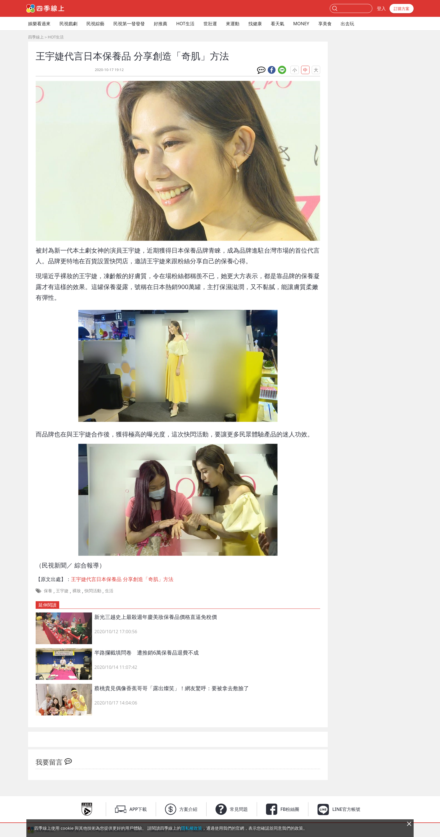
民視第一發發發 (129, 23)
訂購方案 (401, 8)
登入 (381, 8)
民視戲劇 (68, 23)
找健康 (255, 23)
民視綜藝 (95, 23)
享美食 (325, 23)
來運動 (232, 23)
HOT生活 (185, 23)
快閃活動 (92, 590)
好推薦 (160, 23)
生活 (109, 590)
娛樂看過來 (39, 23)
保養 (48, 590)
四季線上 (36, 37)
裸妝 (76, 590)
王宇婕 (62, 590)
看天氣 (277, 23)
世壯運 (210, 23)
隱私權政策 (191, 828)
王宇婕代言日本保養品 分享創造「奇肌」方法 (122, 579)
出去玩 (347, 23)
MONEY (301, 23)
